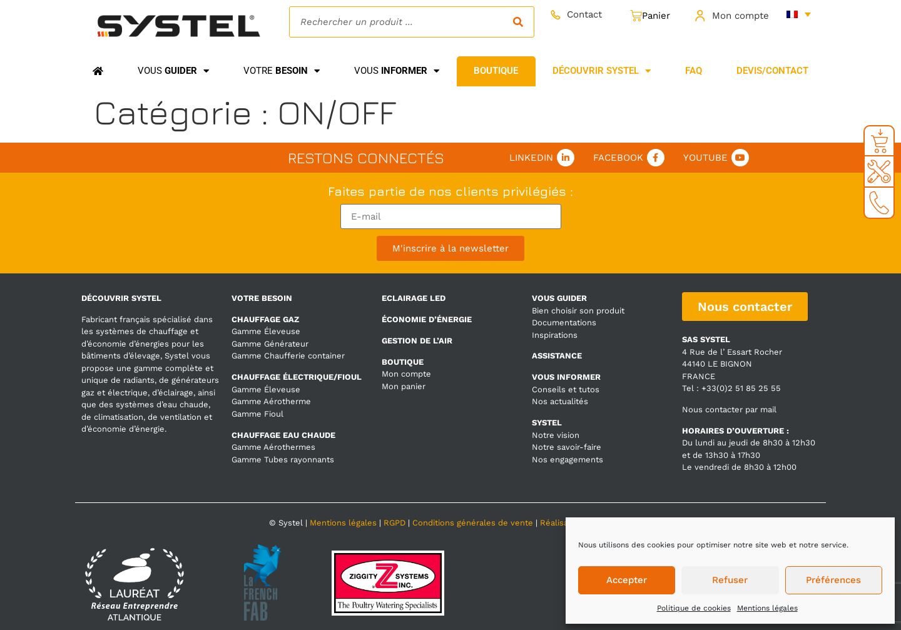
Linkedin (531, 157)
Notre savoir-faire (566, 447)
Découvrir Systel (601, 71)
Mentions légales (767, 608)
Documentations (564, 322)
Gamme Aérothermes (273, 447)
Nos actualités (560, 401)
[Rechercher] (518, 22)
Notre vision (555, 435)
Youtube (705, 157)
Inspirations (555, 335)
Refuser (730, 580)
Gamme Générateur (270, 343)
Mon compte (740, 15)
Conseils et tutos (565, 389)
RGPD (394, 522)
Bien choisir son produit (578, 310)
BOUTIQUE (403, 362)
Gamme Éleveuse (266, 331)
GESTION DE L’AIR (417, 340)
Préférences (833, 580)
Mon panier (403, 386)
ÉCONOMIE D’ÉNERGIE (427, 319)
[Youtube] (740, 157)
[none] (798, 14)
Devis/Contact (772, 70)
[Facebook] (655, 157)
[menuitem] (798, 14)
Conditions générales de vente (472, 522)
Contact (584, 14)
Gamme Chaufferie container (288, 355)
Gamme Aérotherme (271, 401)
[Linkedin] (565, 157)
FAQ (693, 70)
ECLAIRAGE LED (413, 298)
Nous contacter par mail (729, 409)
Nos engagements (567, 459)
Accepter (626, 580)
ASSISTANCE (557, 355)
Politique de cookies (694, 608)
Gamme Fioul (257, 414)
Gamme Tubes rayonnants (283, 459)
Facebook (618, 157)
